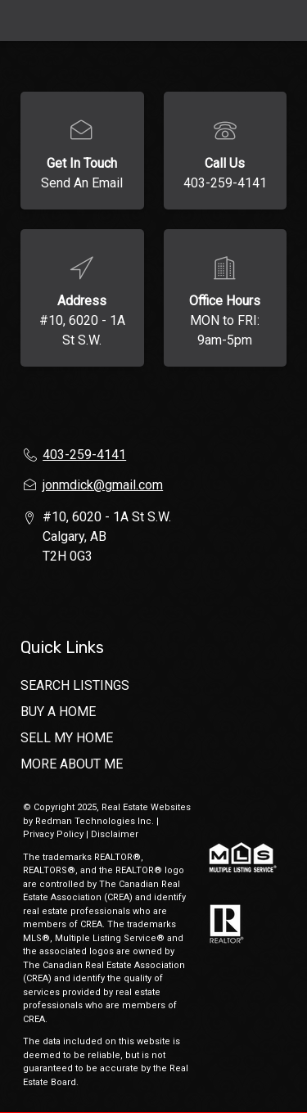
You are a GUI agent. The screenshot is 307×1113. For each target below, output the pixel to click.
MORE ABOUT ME (71, 764)
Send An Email (82, 183)
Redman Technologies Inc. (95, 821)
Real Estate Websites (146, 807)
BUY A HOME (58, 711)
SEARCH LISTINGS (74, 685)
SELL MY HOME (66, 738)
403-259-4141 (225, 183)
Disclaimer (114, 834)
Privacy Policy (53, 834)
